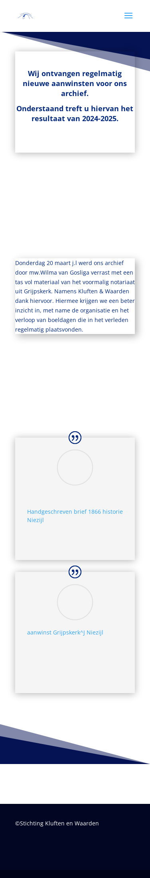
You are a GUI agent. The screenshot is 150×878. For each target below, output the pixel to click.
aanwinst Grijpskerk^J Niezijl (65, 632)
